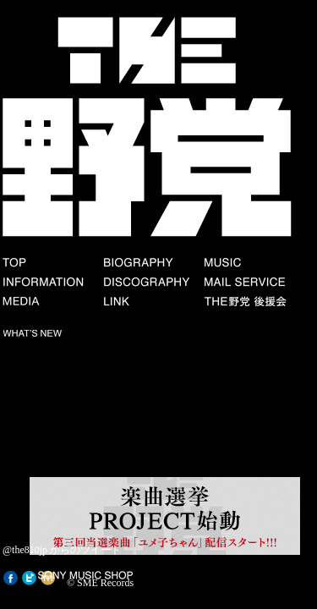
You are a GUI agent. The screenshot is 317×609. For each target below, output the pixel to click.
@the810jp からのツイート (62, 550)
